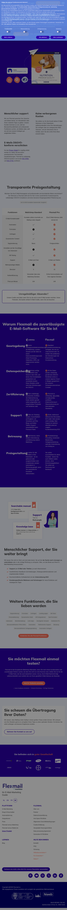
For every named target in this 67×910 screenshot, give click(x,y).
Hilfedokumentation (39, 852)
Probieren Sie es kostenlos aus (48, 3)
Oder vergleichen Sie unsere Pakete (41, 34)
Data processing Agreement (42, 831)
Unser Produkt (7, 831)
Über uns (36, 809)
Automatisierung (7, 815)
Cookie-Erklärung (39, 825)
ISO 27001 (25, 158)
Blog (3, 843)
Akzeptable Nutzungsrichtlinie (43, 828)
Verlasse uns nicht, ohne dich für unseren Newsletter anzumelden (26, 869)
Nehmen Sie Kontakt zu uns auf (19, 732)
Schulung (36, 849)
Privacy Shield (13, 150)
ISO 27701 (10, 161)
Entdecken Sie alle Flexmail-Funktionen (33, 636)
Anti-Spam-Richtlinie (40, 818)
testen (21, 34)
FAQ (35, 846)
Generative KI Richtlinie (41, 834)
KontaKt (36, 843)
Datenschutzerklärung (40, 815)
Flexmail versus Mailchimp (10, 825)
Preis (3, 821)
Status (35, 859)
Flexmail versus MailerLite (10, 828)
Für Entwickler (38, 855)
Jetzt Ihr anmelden (33, 683)
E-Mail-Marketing (7, 809)
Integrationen (6, 818)
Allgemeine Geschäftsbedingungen (44, 821)
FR (11, 800)
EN (8, 800)
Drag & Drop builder (8, 812)
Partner (36, 812)
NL (4, 800)
